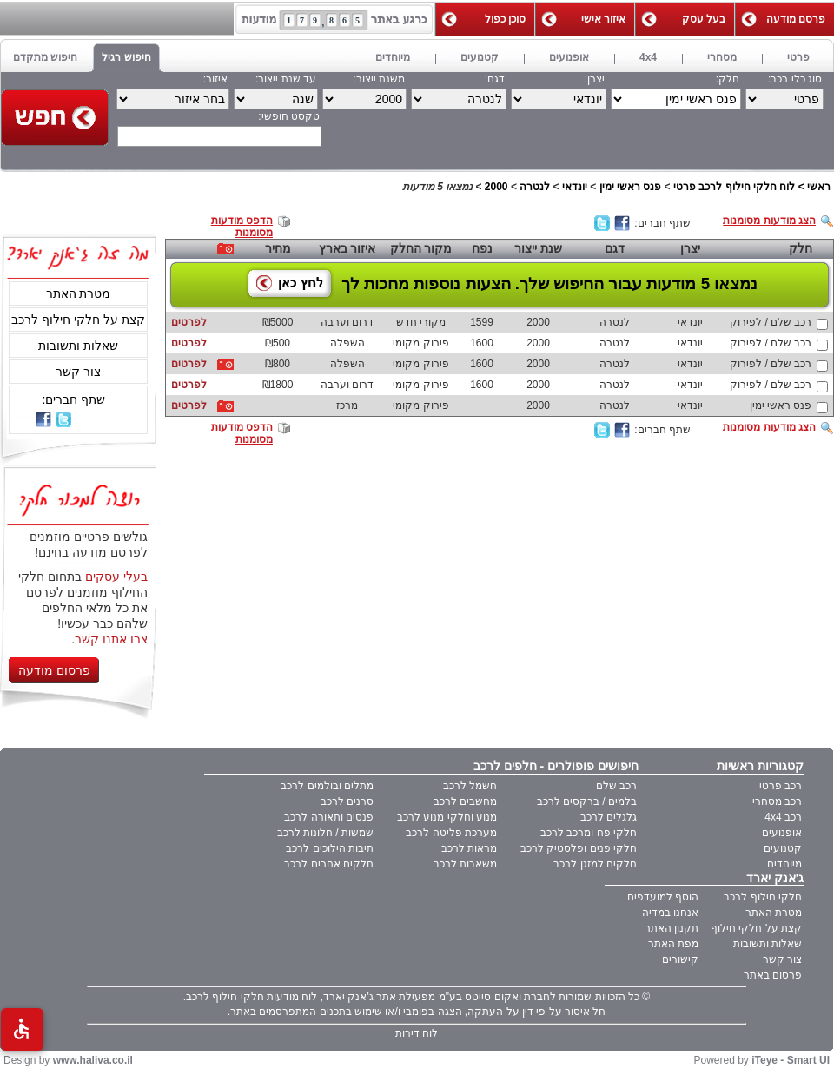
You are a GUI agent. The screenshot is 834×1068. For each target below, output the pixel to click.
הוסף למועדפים (662, 897)
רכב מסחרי (777, 801)
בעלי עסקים (116, 576)
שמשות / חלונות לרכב (325, 833)
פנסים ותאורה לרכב (329, 817)
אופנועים (782, 833)
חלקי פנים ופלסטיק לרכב (578, 848)
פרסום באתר (773, 975)
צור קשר (78, 372)
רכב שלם (616, 786)
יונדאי (574, 187)
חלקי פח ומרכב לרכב (588, 833)
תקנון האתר (671, 928)
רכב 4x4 (783, 817)
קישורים (680, 959)
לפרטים (189, 322)
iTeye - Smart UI (790, 1060)
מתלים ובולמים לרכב (327, 786)
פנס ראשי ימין (630, 187)
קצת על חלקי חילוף (756, 928)
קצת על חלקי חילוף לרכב (78, 319)
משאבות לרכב (465, 864)
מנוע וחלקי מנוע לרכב (447, 817)
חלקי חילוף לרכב (763, 897)
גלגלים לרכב (608, 817)
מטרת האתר (78, 293)
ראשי (819, 187)
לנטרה (535, 187)
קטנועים (783, 848)
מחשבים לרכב (465, 801)
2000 (496, 187)
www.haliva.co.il (93, 1060)
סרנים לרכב (347, 801)
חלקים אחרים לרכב (329, 864)
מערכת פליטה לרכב (451, 833)
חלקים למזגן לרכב (595, 864)
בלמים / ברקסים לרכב (587, 801)
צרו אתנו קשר (111, 639)
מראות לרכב (469, 848)
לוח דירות (416, 1033)
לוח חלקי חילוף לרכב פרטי (734, 187)
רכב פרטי (780, 786)
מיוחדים (784, 864)
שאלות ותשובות (78, 346)
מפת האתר (673, 944)
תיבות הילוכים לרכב (330, 848)
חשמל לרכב (470, 786)
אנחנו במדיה (670, 912)
